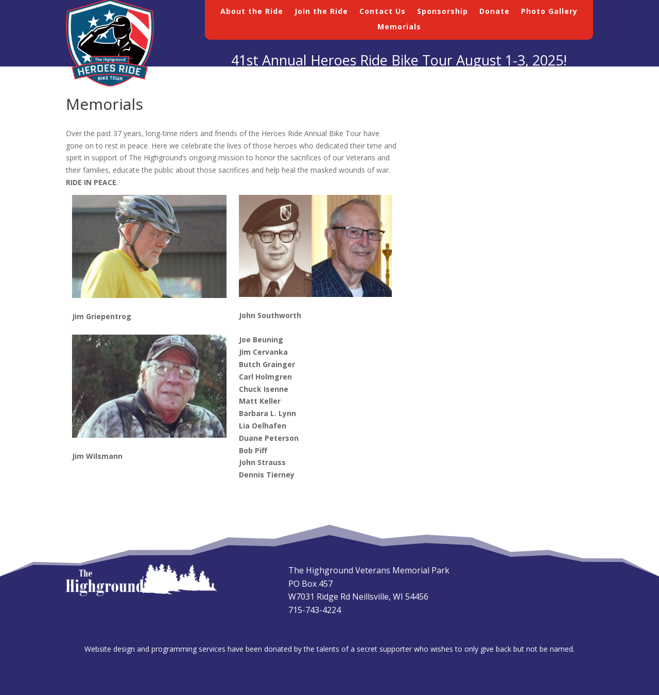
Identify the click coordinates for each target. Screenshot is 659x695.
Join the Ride (321, 12)
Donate (494, 12)
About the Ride (251, 12)
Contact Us (382, 12)
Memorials (399, 27)
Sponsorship (442, 12)
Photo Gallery (549, 12)
